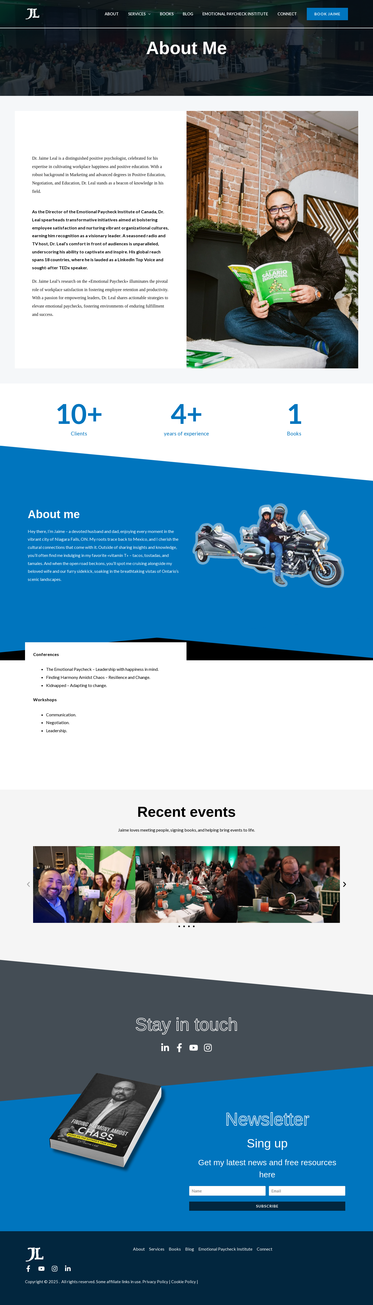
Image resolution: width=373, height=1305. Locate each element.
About (120, 14)
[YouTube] (41, 1268)
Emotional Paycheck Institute (237, 14)
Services (146, 14)
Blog (191, 14)
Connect (288, 14)
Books (172, 14)
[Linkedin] (68, 1268)
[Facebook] (28, 1268)
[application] (154, 14)
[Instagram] (54, 1268)
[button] (327, 14)
